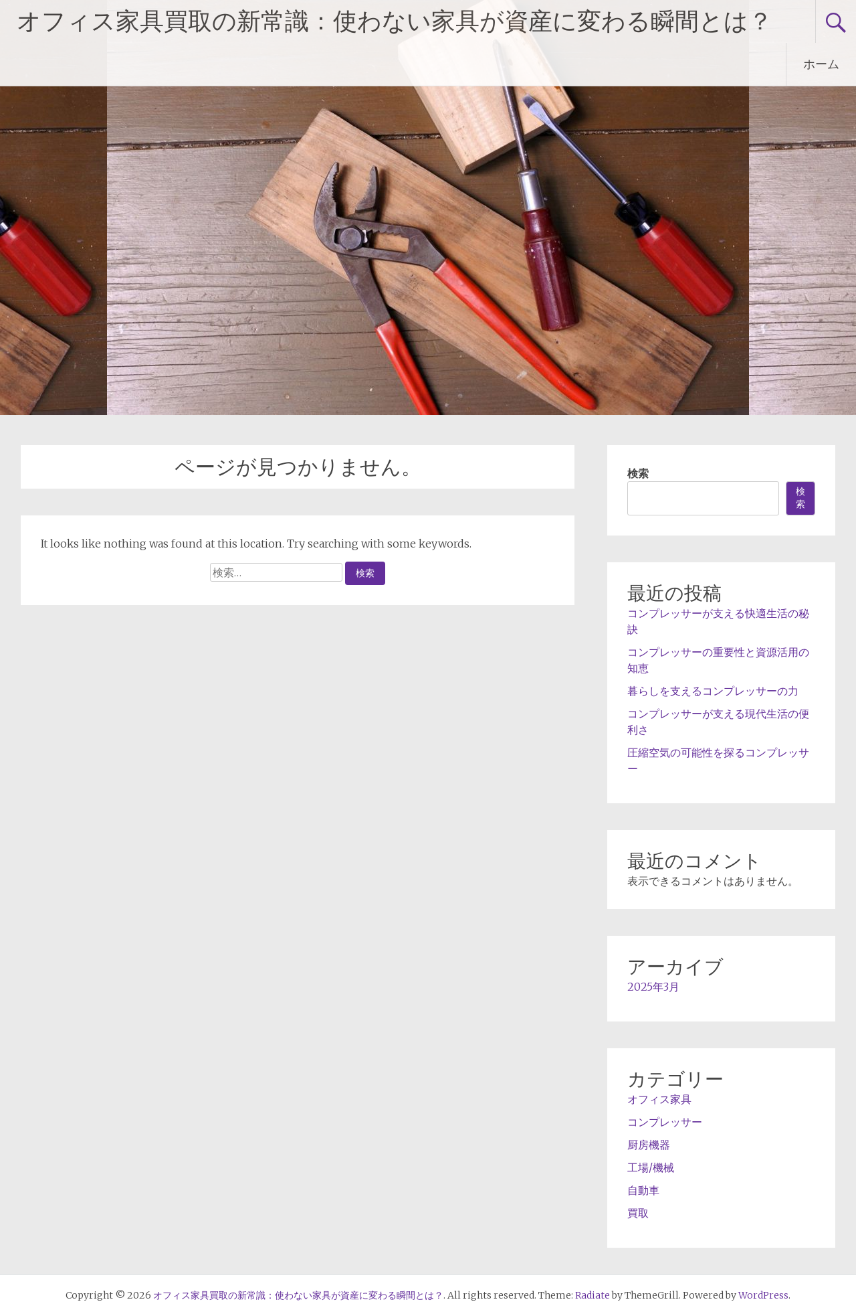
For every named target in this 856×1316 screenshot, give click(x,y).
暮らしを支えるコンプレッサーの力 (712, 690)
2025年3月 (653, 986)
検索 (638, 473)
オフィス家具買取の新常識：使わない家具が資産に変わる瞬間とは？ (394, 21)
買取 (638, 1213)
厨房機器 (648, 1144)
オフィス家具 (659, 1099)
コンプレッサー (664, 1122)
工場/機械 (650, 1167)
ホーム (821, 64)
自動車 (643, 1190)
